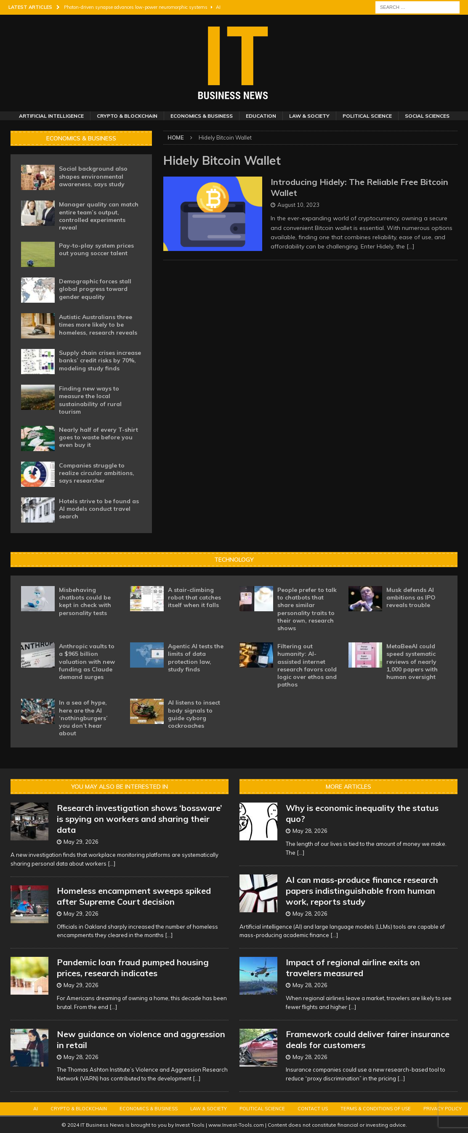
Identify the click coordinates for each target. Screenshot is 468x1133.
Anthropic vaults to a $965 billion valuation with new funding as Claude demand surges (87, 661)
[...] (111, 863)
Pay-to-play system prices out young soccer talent (96, 249)
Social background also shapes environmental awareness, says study (93, 176)
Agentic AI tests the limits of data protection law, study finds (195, 657)
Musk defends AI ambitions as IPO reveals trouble (411, 597)
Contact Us (313, 1109)
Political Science (367, 116)
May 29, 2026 (81, 841)
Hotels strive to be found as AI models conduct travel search (99, 508)
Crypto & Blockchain (127, 116)
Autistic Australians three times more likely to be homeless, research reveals (98, 324)
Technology (234, 559)
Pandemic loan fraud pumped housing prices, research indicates (133, 967)
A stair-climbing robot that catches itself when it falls (194, 597)
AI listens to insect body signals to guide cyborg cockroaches (194, 714)
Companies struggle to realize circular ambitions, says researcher (96, 473)
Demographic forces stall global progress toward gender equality (95, 288)
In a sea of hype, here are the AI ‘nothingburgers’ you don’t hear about (83, 718)
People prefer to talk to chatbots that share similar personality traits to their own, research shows (307, 609)
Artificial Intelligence (51, 116)
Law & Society (309, 116)
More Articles (348, 786)
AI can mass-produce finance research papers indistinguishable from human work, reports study (362, 890)
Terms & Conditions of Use (375, 1109)
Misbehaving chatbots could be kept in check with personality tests (85, 601)
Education (261, 116)
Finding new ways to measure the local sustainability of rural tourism (90, 400)
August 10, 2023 (298, 204)
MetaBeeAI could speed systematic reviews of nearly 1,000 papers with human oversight (412, 661)
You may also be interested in (119, 786)
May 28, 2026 (81, 1057)
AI (35, 1109)
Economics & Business (201, 116)
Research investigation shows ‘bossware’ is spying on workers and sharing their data (139, 819)
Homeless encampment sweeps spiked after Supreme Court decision (134, 896)
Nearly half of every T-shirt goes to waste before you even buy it (98, 437)
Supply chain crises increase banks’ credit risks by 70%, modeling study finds (100, 360)
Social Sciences (427, 116)
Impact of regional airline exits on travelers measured (353, 967)
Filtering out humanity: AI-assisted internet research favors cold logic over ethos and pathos (307, 665)
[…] (411, 246)
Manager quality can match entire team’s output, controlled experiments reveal (98, 216)
